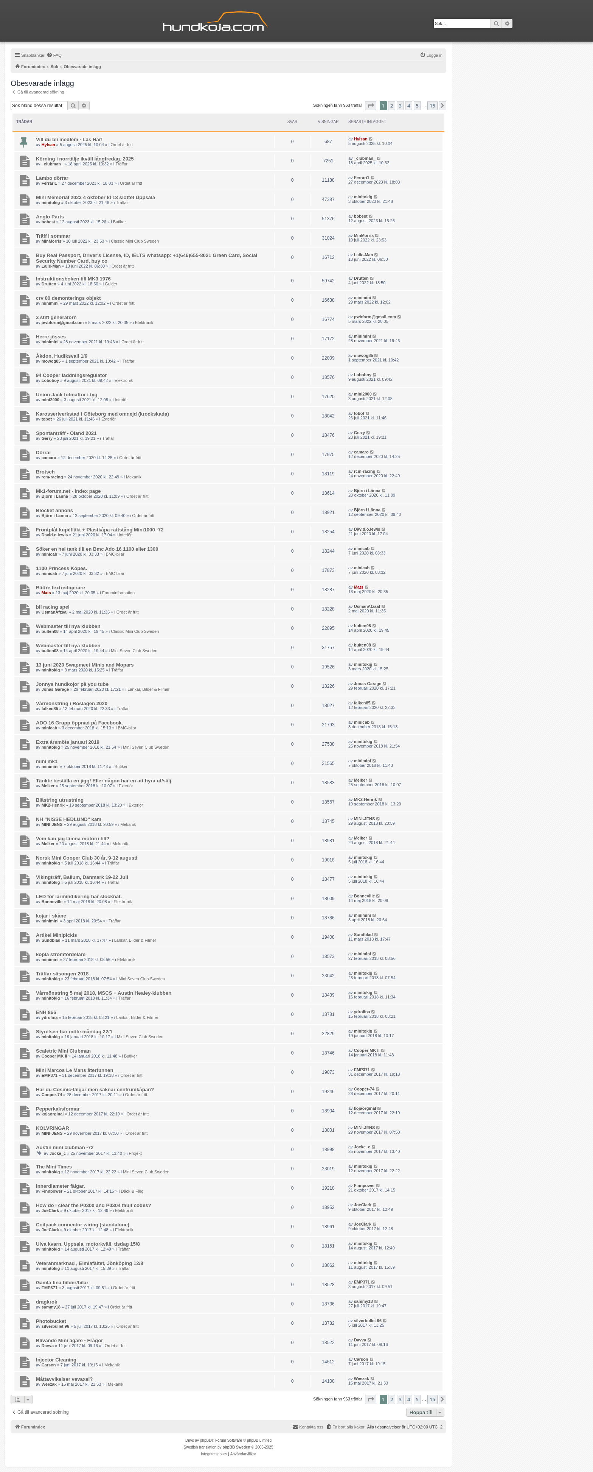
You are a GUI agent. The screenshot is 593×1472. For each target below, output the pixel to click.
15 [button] (432, 105)
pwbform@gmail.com (63, 322)
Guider (111, 284)
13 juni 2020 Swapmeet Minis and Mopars (85, 665)
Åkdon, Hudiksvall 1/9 (61, 356)
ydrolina (50, 1017)
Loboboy (50, 380)
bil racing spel (53, 607)
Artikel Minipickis (56, 935)
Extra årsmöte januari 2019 (67, 742)
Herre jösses (51, 337)
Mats (46, 592)
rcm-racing (52, 477)
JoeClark (50, 1210)
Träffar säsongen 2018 (62, 974)
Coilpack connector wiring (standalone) (82, 1224)
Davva (48, 1345)
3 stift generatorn (56, 317)
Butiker (119, 222)
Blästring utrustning (60, 800)
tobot (47, 419)
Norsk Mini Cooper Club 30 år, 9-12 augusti (86, 858)
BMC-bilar (115, 554)
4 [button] (408, 105)
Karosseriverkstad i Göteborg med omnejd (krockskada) (102, 414)
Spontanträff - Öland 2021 (66, 433)
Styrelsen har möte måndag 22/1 (74, 1031)
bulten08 (50, 631)
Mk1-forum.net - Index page (68, 491)
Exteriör (108, 419)
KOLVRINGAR (52, 1128)
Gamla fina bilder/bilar (62, 1282)
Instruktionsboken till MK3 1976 (73, 279)
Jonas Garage (55, 689)
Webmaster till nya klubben (68, 626)
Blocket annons (54, 510)
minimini (50, 303)
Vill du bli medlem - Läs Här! (69, 139)
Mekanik (133, 477)
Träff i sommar (53, 236)
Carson (49, 1365)
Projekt (135, 1153)
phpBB (205, 1440)
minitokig (51, 202)
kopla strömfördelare (60, 954)
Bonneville (52, 901)
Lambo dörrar (52, 178)
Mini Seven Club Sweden (134, 650)
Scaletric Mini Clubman (63, 1051)
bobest (48, 222)
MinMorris (52, 241)
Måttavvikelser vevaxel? (64, 1379)
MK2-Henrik (53, 805)
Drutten (49, 284)
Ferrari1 (49, 183)
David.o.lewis (55, 535)
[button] (370, 105)
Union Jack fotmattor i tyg (67, 394)
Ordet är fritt (122, 144)
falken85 (50, 708)
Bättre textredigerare (60, 587)
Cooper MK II (54, 1056)
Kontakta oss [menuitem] (307, 1426)
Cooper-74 (52, 1094)
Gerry (47, 438)
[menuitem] (54, 55)
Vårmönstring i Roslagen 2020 (71, 703)
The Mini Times (54, 1167)
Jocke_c (58, 1153)
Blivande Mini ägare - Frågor (69, 1340)
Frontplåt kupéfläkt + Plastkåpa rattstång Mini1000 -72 (99, 530)
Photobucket (51, 1321)
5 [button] (417, 105)
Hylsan (48, 144)
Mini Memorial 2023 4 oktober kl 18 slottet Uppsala (95, 197)
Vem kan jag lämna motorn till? (72, 838)
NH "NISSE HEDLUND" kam (68, 819)
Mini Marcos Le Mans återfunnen (74, 1070)
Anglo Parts (50, 217)
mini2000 (50, 399)
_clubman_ (52, 164)
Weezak (49, 1384)
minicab (49, 554)
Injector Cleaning (56, 1360)
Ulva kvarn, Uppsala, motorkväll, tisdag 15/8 (88, 1244)
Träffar (121, 164)
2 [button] (391, 105)
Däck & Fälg (132, 1191)
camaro (49, 457)
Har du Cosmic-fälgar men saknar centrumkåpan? (95, 1089)
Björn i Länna (55, 496)
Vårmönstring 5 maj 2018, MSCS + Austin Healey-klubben (103, 993)
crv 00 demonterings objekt (68, 298)
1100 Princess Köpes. (61, 568)
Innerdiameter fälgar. (60, 1186)
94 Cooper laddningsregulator (71, 375)
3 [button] (400, 105)
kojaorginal (53, 1114)
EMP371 (49, 1075)
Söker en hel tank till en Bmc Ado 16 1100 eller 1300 (97, 549)
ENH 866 (46, 1012)
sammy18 (51, 1307)
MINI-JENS (52, 824)
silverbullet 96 (55, 1326)
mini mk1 (46, 761)
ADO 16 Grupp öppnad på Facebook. (79, 723)
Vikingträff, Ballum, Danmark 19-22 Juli (82, 877)
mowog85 (51, 361)
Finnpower (52, 1191)
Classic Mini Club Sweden (135, 241)
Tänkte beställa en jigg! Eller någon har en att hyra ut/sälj (103, 781)
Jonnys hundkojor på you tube (72, 684)
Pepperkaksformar (58, 1109)
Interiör (121, 399)
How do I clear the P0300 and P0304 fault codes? (93, 1205)
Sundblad (51, 940)
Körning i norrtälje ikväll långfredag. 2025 (85, 159)
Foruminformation (118, 592)
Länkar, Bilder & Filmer (148, 689)
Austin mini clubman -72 (64, 1147)
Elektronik (144, 322)
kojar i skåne (51, 916)
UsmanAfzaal (55, 612)
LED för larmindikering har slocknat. (79, 896)
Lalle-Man (51, 266)
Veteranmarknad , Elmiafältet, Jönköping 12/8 (89, 1263)
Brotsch (45, 472)
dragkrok (46, 1302)
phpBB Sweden (236, 1447)
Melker (48, 786)
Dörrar (43, 452)
